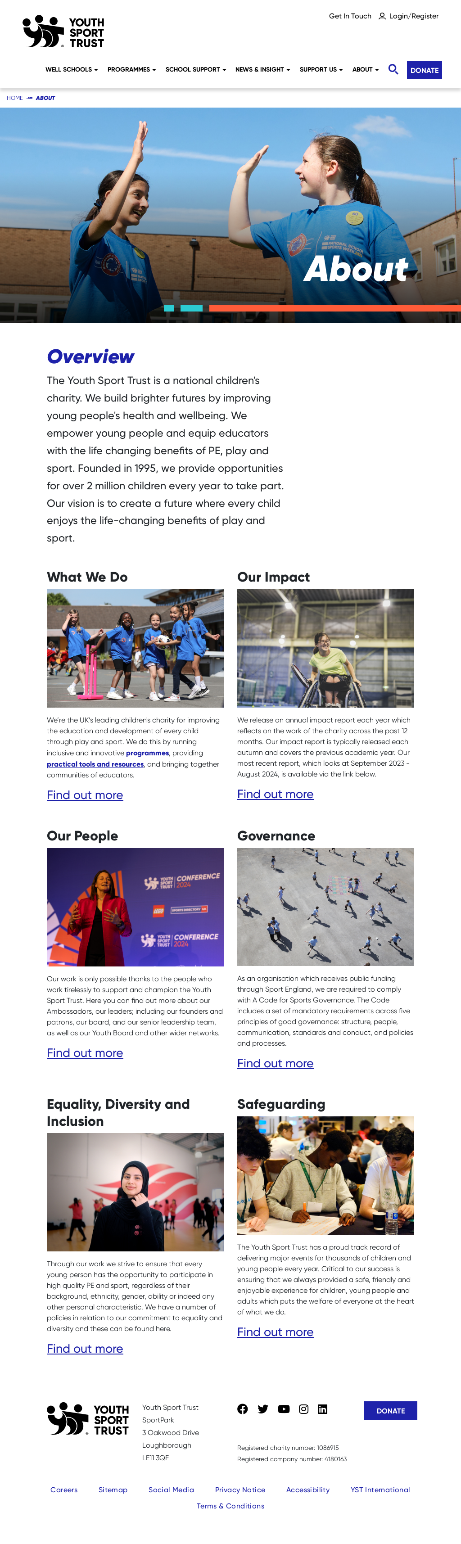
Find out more (85, 794)
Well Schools (71, 69)
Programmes (132, 69)
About (366, 69)
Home (15, 98)
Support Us (321, 69)
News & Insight (262, 69)
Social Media (171, 1489)
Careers (63, 1489)
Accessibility (308, 1489)
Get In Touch (350, 16)
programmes (147, 752)
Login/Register (413, 16)
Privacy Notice (240, 1489)
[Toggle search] (393, 69)
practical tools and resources (95, 763)
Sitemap (113, 1489)
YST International (381, 1489)
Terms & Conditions (230, 1506)
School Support (196, 69)
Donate (424, 70)
